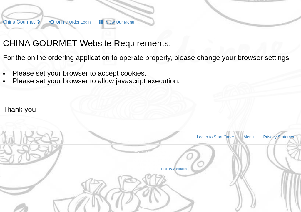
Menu (248, 137)
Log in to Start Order (215, 137)
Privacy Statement (280, 137)
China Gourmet (22, 21)
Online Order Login (70, 22)
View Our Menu (116, 22)
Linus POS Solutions (174, 168)
